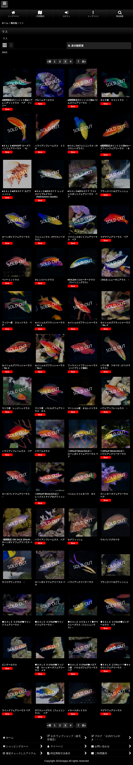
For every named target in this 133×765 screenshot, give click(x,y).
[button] (4, 4)
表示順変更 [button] (76, 45)
